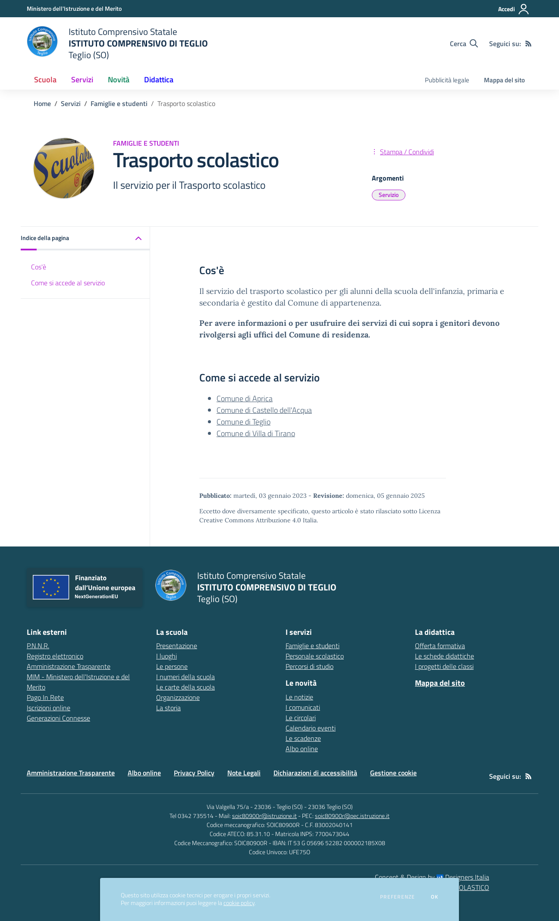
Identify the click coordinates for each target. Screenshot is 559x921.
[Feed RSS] (528, 43)
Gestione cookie (393, 773)
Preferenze (397, 896)
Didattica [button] (158, 79)
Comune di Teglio (243, 422)
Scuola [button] (45, 79)
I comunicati (303, 707)
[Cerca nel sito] (463, 43)
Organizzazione (178, 697)
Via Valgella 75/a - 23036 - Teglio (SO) (255, 806)
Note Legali (244, 773)
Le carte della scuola (185, 687)
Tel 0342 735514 (192, 815)
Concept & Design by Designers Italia (432, 877)
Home (42, 103)
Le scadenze (303, 738)
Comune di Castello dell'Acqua (264, 410)
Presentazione (176, 645)
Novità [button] (118, 79)
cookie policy (238, 903)
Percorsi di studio (309, 666)
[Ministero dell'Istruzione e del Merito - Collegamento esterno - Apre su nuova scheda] (74, 8)
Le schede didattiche (444, 656)
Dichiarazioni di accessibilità (315, 773)
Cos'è (38, 267)
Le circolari (301, 717)
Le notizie (299, 697)
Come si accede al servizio (68, 283)
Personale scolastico (315, 656)
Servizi (71, 103)
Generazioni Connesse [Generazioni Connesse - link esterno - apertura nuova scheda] (58, 718)
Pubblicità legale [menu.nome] (447, 80)
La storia (168, 707)
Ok (435, 896)
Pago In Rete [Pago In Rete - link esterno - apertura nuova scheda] (45, 697)
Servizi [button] (82, 79)
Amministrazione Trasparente (71, 773)
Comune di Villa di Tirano (256, 433)
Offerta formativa (440, 645)
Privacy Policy (194, 773)
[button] (85, 238)
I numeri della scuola (185, 676)
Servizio (389, 194)
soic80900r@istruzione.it (264, 815)
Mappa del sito (504, 80)
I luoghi (166, 656)
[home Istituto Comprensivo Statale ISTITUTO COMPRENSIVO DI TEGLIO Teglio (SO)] (117, 43)
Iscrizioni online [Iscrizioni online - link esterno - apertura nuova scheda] (48, 707)
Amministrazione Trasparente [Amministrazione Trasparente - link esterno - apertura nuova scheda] (68, 666)
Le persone (172, 666)
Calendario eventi (311, 728)
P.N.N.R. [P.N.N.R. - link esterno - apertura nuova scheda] (38, 645)
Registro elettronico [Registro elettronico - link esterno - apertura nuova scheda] (55, 656)
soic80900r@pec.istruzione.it (352, 815)
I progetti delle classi (444, 666)
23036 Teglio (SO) (330, 806)
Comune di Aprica (245, 398)
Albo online (302, 748)
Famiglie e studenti (119, 103)
